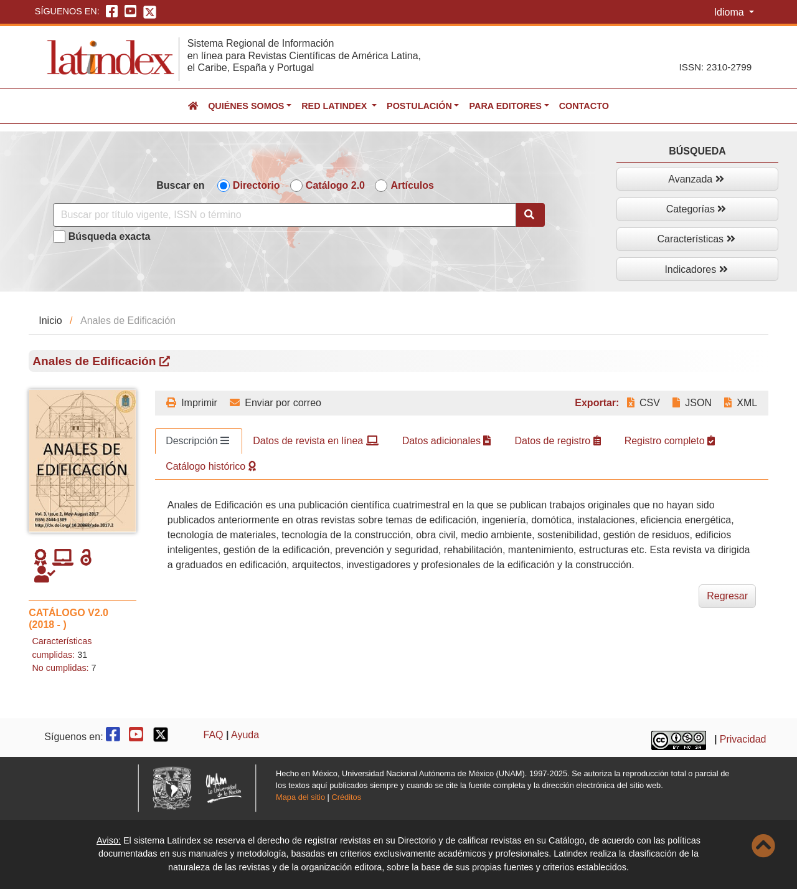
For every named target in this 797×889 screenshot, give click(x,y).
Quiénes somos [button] (246, 106)
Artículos (411, 185)
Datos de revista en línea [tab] (315, 440)
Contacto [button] (584, 106)
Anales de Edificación (101, 361)
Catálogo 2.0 (335, 185)
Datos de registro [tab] (557, 440)
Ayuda (245, 735)
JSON (692, 402)
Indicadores (695, 269)
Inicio (50, 320)
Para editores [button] (505, 106)
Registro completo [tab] (670, 440)
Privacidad (743, 739)
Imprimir (191, 402)
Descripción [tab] (197, 440)
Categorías (696, 209)
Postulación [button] (419, 106)
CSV (643, 402)
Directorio (256, 185)
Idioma (730, 12)
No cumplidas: (60, 668)
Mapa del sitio (300, 797)
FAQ (214, 735)
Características (696, 239)
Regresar (727, 596)
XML (740, 402)
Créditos (346, 797)
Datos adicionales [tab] (446, 440)
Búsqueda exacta (109, 236)
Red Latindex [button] (335, 106)
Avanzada (696, 179)
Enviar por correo (275, 402)
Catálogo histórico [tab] (211, 466)
